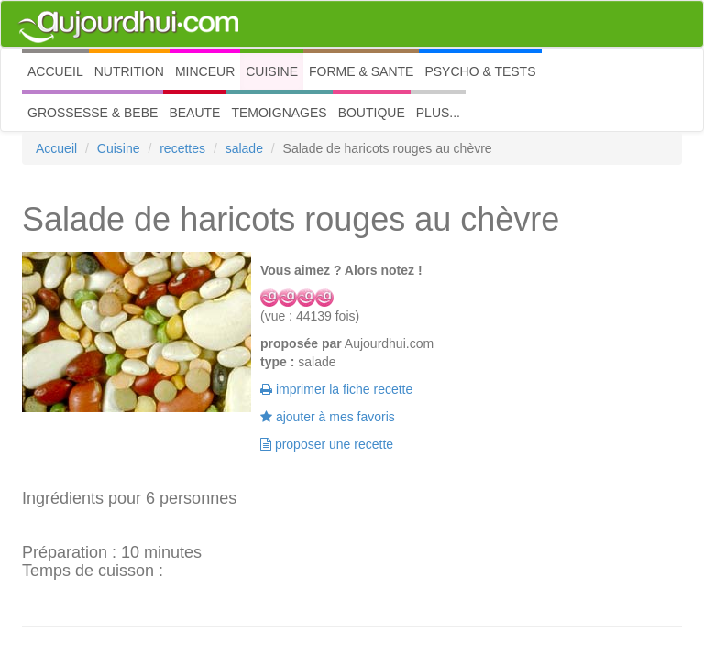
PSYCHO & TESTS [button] (479, 71)
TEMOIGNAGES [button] (278, 112)
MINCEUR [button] (205, 71)
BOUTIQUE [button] (371, 112)
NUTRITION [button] (129, 71)
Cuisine (118, 148)
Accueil (56, 148)
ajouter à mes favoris (327, 416)
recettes (182, 148)
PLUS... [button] (438, 112)
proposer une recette (326, 444)
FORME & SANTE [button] (361, 71)
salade (244, 148)
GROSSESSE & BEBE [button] (93, 112)
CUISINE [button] (272, 71)
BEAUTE (194, 112)
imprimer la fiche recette (336, 389)
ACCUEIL (58, 70)
